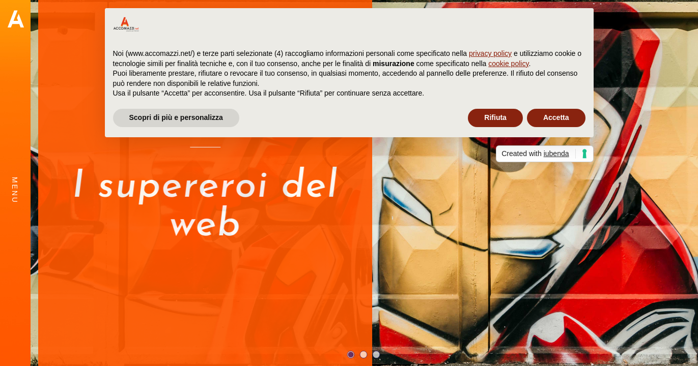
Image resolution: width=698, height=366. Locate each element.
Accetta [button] (556, 117)
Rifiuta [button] (495, 117)
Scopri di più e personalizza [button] (176, 117)
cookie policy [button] (508, 63)
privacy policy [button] (490, 53)
